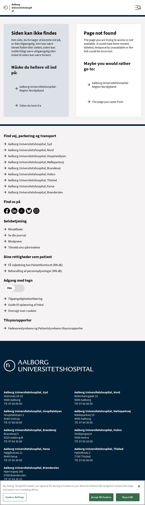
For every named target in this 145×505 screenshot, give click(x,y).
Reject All (127, 497)
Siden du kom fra (30, 105)
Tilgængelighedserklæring (25, 299)
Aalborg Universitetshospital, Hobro (31, 174)
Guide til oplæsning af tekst (26, 305)
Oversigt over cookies (22, 311)
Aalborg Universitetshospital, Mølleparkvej (36, 162)
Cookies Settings (14, 497)
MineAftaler (15, 229)
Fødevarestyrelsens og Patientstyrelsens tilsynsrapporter (45, 328)
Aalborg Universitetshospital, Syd (30, 144)
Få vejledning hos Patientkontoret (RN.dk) (35, 265)
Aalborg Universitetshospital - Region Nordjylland (38, 88)
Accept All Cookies (101, 497)
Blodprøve (15, 241)
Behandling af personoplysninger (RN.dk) (35, 271)
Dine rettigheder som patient (28, 256)
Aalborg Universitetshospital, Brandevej (34, 168)
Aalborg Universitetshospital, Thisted (32, 180)
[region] (72, 492)
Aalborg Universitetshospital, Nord (31, 150)
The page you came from (107, 102)
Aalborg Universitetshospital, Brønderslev (35, 192)
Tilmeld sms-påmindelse (24, 247)
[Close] (139, 486)
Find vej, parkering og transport (30, 135)
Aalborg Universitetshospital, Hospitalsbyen (37, 156)
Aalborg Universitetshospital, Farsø (31, 186)
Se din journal (17, 235)
